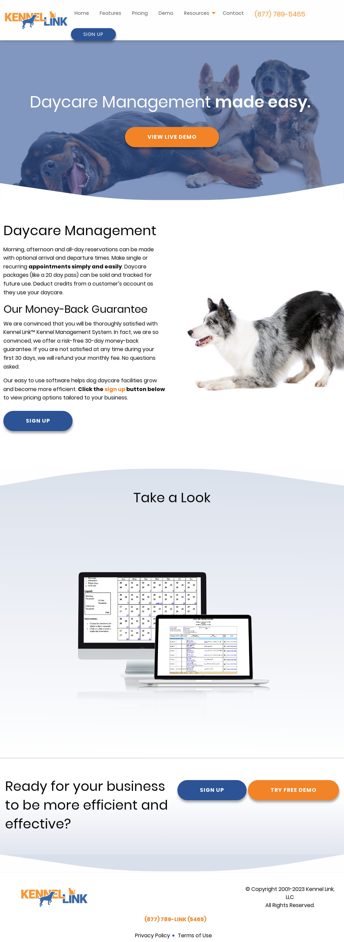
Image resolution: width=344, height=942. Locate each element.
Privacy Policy (152, 935)
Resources (196, 13)
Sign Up (93, 34)
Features (110, 13)
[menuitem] (81, 14)
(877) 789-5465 (280, 14)
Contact (233, 13)
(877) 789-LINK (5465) (175, 919)
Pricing (140, 13)
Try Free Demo (293, 790)
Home (82, 13)
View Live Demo (172, 137)
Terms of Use (195, 935)
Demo (166, 13)
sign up (114, 389)
